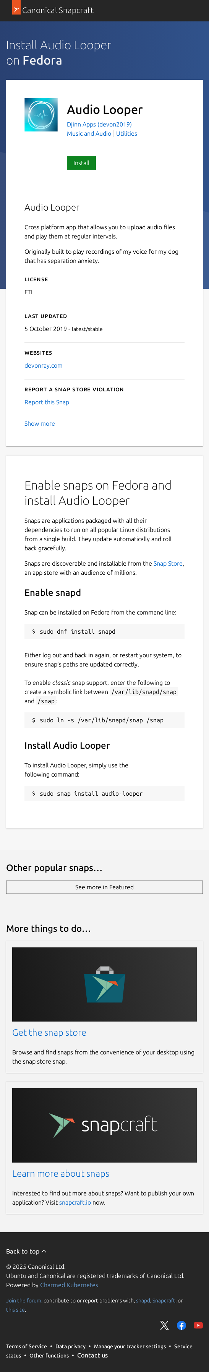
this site (15, 1310)
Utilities (126, 133)
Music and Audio (89, 133)
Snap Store (168, 563)
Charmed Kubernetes (69, 1284)
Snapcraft (163, 1300)
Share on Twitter (164, 1325)
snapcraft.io (75, 1202)
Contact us (92, 1355)
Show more (39, 423)
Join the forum (23, 1300)
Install (81, 162)
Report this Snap (46, 402)
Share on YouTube (198, 1325)
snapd (143, 1300)
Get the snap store (49, 1032)
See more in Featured (104, 887)
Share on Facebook (181, 1325)
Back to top (26, 1251)
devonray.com (43, 365)
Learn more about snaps (60, 1173)
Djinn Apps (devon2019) (99, 124)
